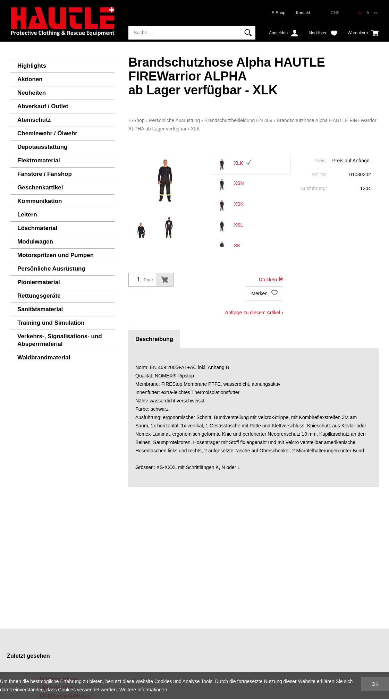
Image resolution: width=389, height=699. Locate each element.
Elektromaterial (38, 160)
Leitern (27, 214)
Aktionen (30, 79)
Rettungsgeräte (39, 295)
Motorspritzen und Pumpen (55, 255)
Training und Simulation (51, 322)
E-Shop (279, 12)
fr (368, 12)
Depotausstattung (42, 147)
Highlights (31, 65)
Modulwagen (35, 241)
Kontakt (303, 12)
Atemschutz (34, 120)
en (376, 12)
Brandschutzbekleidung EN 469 (238, 120)
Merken (264, 293)
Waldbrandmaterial (43, 357)
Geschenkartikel (40, 187)
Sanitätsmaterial (40, 309)
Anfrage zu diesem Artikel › (254, 312)
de (359, 12)
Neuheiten (31, 92)
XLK (195, 128)
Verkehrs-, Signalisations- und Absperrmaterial (59, 340)
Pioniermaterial (38, 282)
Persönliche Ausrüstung (51, 268)
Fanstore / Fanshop (44, 174)
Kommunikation (39, 201)
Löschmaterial (37, 228)
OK (375, 684)
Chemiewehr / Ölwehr (47, 133)
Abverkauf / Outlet (42, 106)
